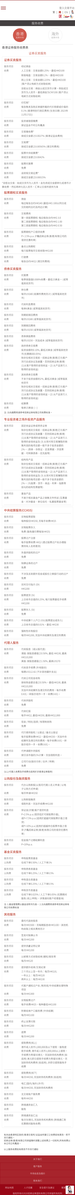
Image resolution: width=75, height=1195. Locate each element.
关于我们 (37, 1159)
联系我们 (37, 1180)
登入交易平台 (67, 8)
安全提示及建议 (46, 1187)
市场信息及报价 (37, 1173)
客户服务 (37, 1166)
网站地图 (9, 1187)
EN (66, 12)
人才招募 (28, 1187)
